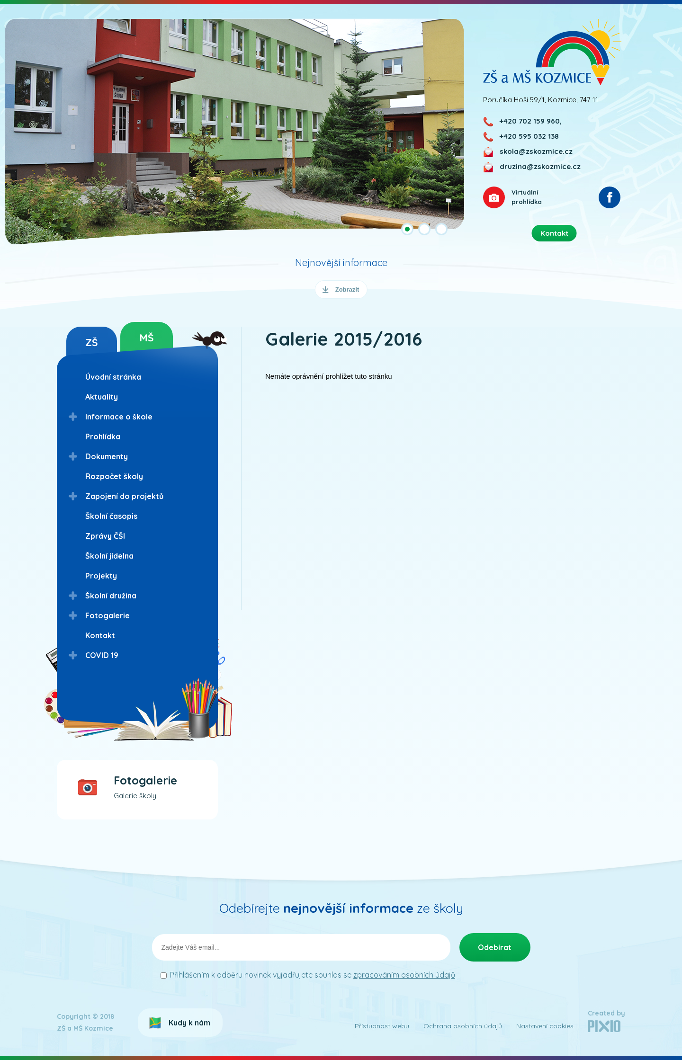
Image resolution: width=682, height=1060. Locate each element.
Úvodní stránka (113, 377)
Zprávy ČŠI (105, 536)
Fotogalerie (107, 615)
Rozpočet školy (114, 476)
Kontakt (100, 635)
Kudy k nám (189, 1022)
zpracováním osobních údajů (404, 975)
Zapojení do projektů (124, 496)
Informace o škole (119, 416)
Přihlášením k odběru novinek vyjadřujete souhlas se (312, 975)
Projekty (101, 575)
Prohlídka (102, 436)
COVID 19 (101, 655)
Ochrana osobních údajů (462, 1026)
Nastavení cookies (545, 1026)
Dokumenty (106, 456)
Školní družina (110, 595)
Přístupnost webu (382, 1026)
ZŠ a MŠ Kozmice (552, 51)
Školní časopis (111, 516)
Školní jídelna (109, 556)
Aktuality (101, 396)
